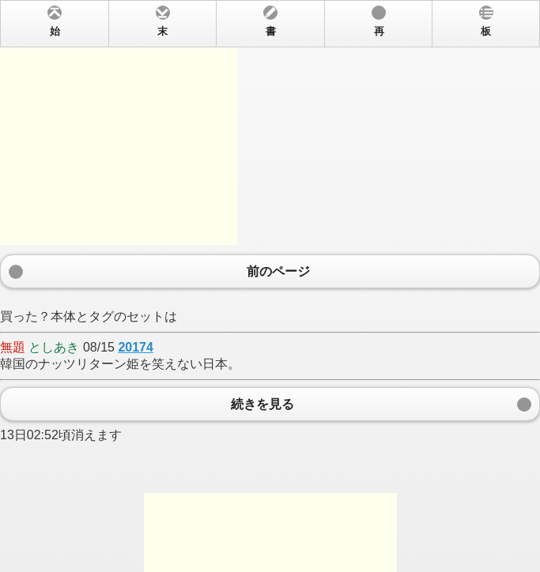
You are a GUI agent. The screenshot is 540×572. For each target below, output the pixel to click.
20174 (135, 347)
